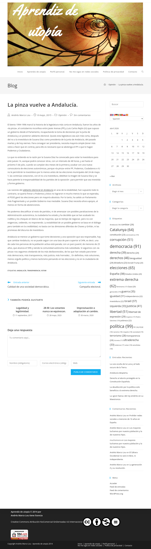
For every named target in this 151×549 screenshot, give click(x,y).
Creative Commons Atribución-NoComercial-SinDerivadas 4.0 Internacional (46, 521)
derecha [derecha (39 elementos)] (118, 253)
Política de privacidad (113, 545)
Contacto (128, 545)
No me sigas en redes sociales (90, 545)
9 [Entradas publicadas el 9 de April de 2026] (127, 146)
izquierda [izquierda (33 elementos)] (118, 306)
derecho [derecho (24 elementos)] (133, 252)
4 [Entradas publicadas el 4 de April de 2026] (137, 140)
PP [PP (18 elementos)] (136, 327)
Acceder (113, 483)
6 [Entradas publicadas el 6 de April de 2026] (111, 146)
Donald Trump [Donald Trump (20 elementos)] (135, 263)
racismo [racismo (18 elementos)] (118, 332)
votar (43, 270)
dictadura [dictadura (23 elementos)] (120, 262)
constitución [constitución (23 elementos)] (117, 234)
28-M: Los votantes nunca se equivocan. (54, 309)
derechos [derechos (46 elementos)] (119, 258)
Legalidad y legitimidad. (22, 309)
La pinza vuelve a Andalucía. (131, 84)
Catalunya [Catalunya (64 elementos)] (122, 229)
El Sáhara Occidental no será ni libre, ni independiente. (124, 456)
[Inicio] (105, 84)
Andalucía (21, 270)
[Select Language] (126, 119)
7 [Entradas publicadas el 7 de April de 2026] (117, 146)
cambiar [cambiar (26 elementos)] (127, 224)
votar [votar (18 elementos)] (128, 345)
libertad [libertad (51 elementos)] (119, 311)
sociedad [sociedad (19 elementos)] (138, 332)
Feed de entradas (117, 486)
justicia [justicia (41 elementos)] (134, 306)
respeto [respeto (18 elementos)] (127, 332)
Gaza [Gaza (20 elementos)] (132, 286)
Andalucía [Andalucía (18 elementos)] (115, 225)
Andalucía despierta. (119, 373)
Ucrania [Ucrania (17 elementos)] (118, 340)
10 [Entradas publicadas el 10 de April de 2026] (133, 146)
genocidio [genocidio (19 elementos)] (115, 292)
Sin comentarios (82, 115)
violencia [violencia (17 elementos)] (119, 345)
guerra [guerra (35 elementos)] (128, 291)
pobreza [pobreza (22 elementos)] (126, 320)
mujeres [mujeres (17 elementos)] (130, 317)
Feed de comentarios (119, 490)
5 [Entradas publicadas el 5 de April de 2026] (142, 140)
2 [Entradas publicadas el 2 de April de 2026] (127, 140)
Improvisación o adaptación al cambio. (86, 309)
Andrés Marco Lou (21, 115)
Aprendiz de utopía (20, 511)
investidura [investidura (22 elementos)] (117, 301)
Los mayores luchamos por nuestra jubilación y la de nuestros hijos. (126, 431)
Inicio (80, 544)
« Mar (112, 176)
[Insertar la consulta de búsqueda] (126, 104)
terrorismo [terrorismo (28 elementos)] (118, 335)
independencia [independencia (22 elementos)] (134, 296)
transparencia (33, 270)
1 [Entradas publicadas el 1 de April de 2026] (122, 140)
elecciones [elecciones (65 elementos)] (122, 267)
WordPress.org (116, 493)
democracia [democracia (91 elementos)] (125, 246)
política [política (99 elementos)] (121, 326)
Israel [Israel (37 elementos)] (130, 301)
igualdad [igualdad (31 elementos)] (117, 296)
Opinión (62, 115)
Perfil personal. (109, 544)
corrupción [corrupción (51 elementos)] (121, 239)
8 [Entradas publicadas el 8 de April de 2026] (122, 146)
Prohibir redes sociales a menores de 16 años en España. (126, 419)
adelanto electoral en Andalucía (38, 190)
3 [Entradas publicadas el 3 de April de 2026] (132, 140)
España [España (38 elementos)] (117, 274)
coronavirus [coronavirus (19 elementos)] (132, 235)
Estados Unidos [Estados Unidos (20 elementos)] (133, 274)
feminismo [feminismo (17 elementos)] (121, 287)
